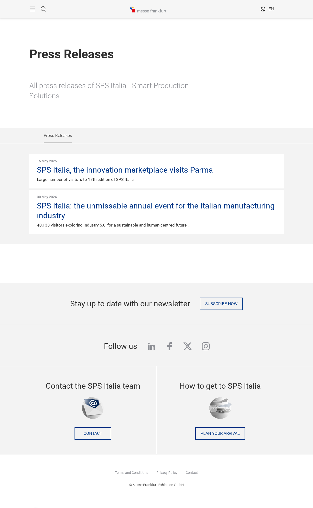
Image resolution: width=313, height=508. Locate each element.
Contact (93, 433)
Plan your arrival (220, 433)
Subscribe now (221, 303)
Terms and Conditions (131, 473)
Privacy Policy (166, 473)
